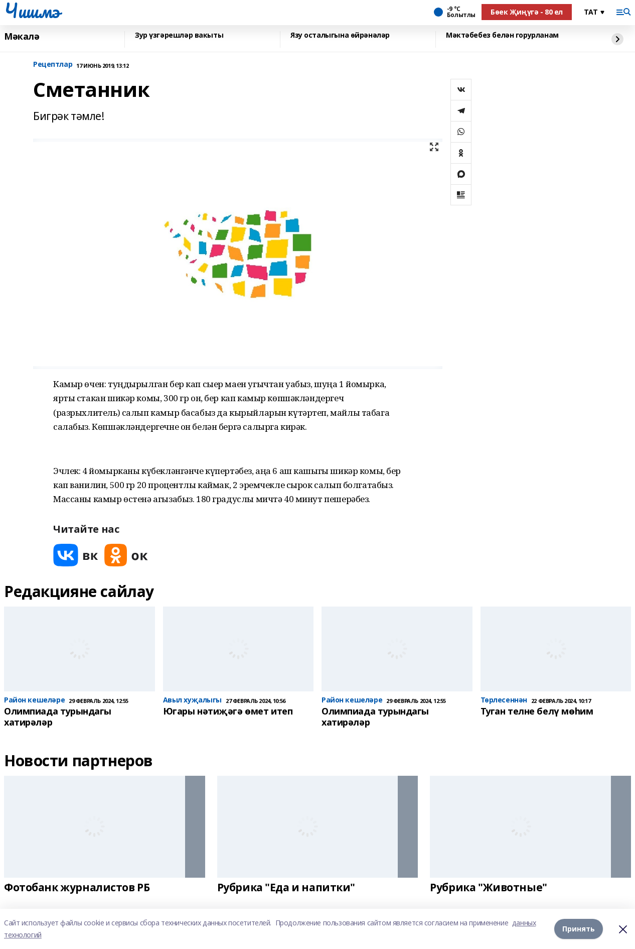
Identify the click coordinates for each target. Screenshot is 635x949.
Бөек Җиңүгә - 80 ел (527, 12)
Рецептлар (52, 64)
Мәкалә (21, 36)
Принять (578, 928)
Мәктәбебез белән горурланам (502, 35)
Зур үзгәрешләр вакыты (179, 35)
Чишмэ (32, 11)
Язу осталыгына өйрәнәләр (340, 35)
